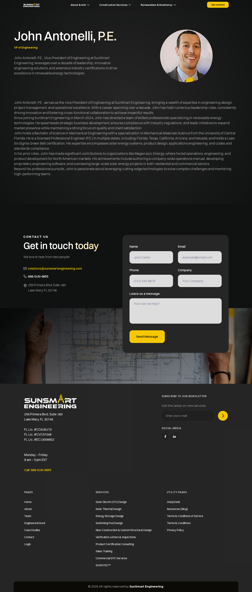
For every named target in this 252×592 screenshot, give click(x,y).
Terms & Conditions (178, 527)
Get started (217, 4)
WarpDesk (173, 506)
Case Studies (32, 534)
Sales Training (104, 555)
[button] (80, 5)
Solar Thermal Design (108, 513)
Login (27, 548)
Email (181, 246)
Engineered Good (34, 527)
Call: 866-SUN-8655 (37, 474)
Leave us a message (145, 293)
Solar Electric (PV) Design (111, 506)
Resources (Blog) (177, 513)
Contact (29, 541)
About (28, 513)
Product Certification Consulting (115, 548)
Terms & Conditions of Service (185, 520)
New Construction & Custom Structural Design (124, 534)
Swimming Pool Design (109, 527)
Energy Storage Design (110, 520)
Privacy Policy (175, 534)
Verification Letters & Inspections (116, 541)
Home (27, 506)
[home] (31, 4)
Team (27, 520)
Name (134, 246)
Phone (134, 270)
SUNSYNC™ (103, 569)
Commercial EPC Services (111, 562)
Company (185, 270)
